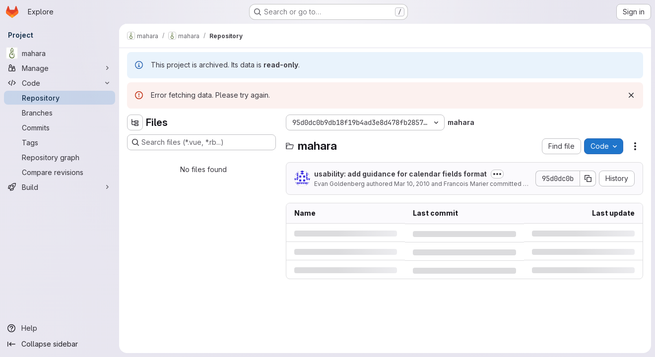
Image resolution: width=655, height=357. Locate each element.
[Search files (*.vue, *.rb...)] (201, 142)
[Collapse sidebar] (59, 344)
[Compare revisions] (59, 172)
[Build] (59, 187)
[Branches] (59, 112)
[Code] (59, 83)
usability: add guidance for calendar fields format (400, 174)
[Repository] (59, 98)
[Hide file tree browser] (135, 122)
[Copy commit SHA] (588, 178)
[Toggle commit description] (497, 174)
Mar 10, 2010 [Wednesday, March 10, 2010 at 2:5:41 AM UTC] (412, 183)
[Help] (59, 328)
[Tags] (59, 142)
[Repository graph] (59, 157)
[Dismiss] (631, 95)
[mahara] (59, 53)
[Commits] (59, 127)
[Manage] (59, 68)
